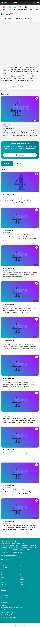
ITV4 (21, 570)
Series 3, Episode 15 (8, 414)
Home (15, 625)
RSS (25, 552)
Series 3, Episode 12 (8, 521)
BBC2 (21, 562)
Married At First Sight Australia (9, 617)
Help (8, 552)
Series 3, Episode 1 (8, 194)
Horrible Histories (5, 598)
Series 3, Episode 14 (8, 450)
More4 (3, 574)
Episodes (7, 163)
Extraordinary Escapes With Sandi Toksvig (12, 607)
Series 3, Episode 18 (8, 304)
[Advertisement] (20, 43)
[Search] (29, 2)
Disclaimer (14, 552)
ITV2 (21, 567)
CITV (21, 584)
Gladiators (4, 602)
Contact (3, 552)
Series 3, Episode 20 (8, 230)
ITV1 (2, 565)
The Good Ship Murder (7, 612)
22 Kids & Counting (6, 610)
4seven (22, 574)
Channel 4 (22, 565)
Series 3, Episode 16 (8, 378)
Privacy (20, 552)
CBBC (3, 587)
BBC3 (21, 577)
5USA (2, 577)
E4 (20, 572)
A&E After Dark (5, 605)
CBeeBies (22, 587)
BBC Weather (4, 595)
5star (2, 582)
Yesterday (3, 584)
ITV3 (2, 570)
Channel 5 (4, 567)
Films (2, 600)
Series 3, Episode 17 (8, 340)
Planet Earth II (5, 593)
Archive (18, 163)
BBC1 (2, 562)
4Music (22, 579)
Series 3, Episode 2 (9, 128)
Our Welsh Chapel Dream (8, 615)
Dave (21, 582)
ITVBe (3, 572)
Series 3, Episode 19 (8, 268)
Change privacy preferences (9, 555)
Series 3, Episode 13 (8, 485)
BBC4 (2, 579)
